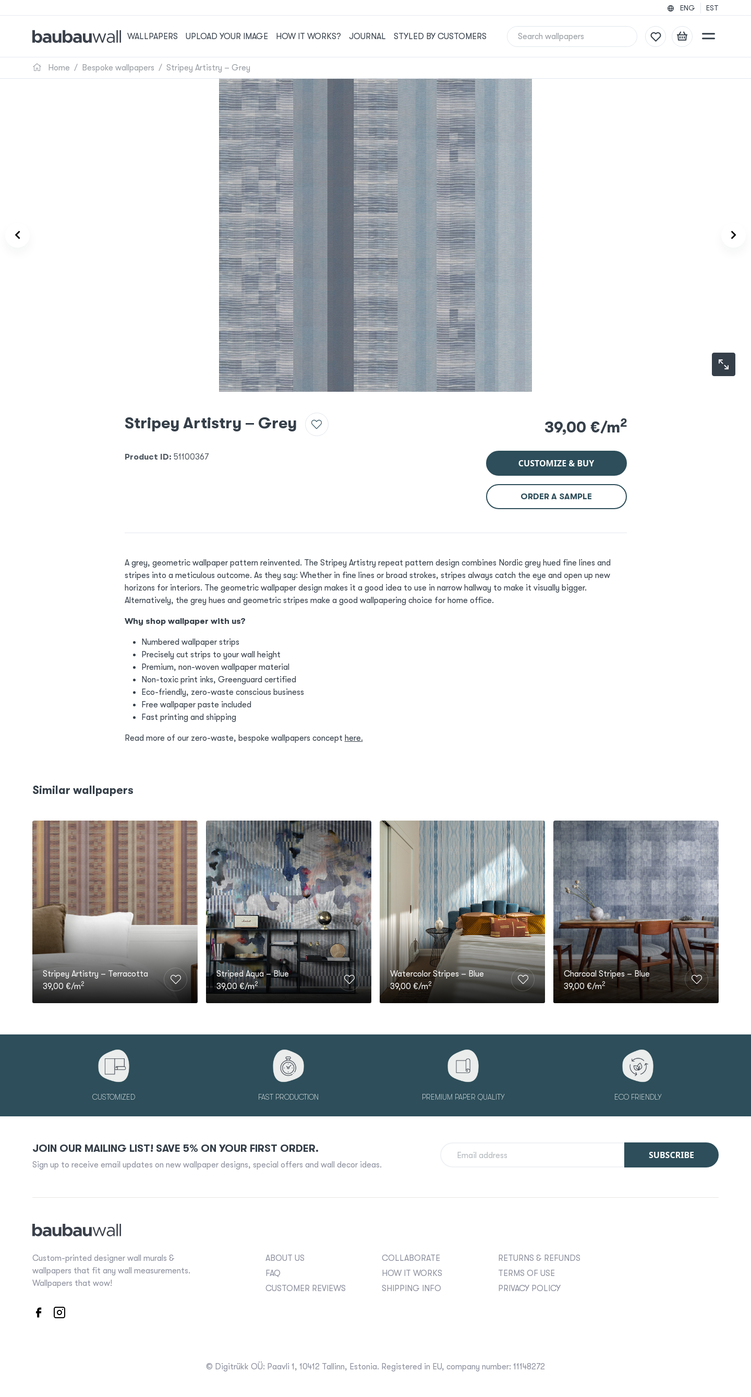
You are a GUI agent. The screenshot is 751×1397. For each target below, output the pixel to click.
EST (712, 8)
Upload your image (240, 36)
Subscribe (671, 1153)
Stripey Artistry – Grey (208, 68)
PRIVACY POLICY (529, 1287)
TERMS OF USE (526, 1271)
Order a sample (556, 490)
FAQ (273, 1271)
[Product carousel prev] (24, 235)
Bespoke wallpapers (118, 68)
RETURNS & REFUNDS (539, 1256)
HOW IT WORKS (412, 1271)
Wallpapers (167, 36)
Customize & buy (556, 457)
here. (354, 732)
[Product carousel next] (726, 235)
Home (51, 68)
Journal (377, 36)
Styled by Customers (449, 36)
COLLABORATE (411, 1256)
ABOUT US (285, 1256)
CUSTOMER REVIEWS (305, 1287)
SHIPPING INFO (411, 1287)
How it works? (320, 36)
